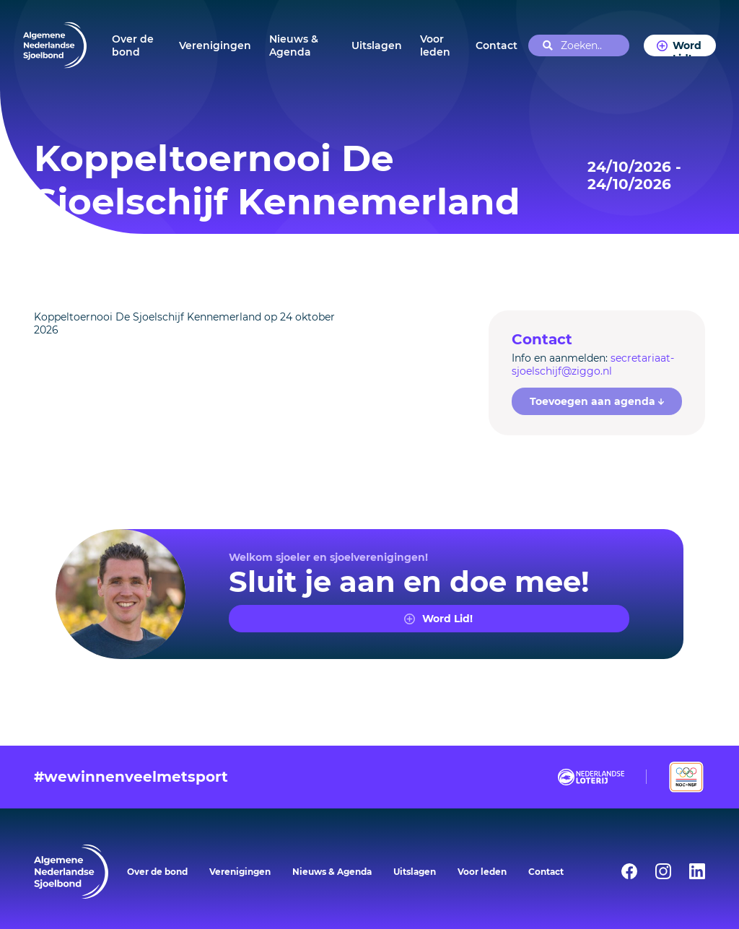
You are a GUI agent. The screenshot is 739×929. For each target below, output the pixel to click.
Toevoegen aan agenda (597, 401)
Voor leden (435, 45)
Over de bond (133, 45)
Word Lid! (687, 47)
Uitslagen (376, 45)
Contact (496, 45)
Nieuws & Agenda (293, 45)
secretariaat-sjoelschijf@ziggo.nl (593, 365)
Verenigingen (215, 45)
